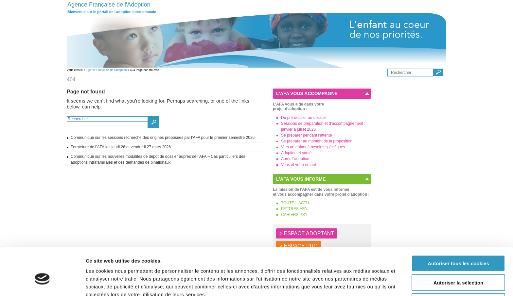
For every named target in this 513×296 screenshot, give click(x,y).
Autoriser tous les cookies (458, 231)
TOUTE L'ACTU (295, 203)
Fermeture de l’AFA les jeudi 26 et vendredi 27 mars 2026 (122, 147)
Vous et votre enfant (298, 164)
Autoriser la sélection (458, 250)
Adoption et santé (296, 153)
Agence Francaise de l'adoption (106, 70)
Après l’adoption (295, 158)
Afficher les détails (360, 283)
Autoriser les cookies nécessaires (458, 269)
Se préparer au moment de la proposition (316, 141)
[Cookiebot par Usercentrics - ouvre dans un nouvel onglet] (42, 283)
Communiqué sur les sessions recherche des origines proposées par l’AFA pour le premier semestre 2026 (163, 137)
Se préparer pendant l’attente (306, 135)
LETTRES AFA (294, 208)
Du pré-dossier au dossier (303, 117)
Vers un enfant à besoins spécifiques (313, 147)
